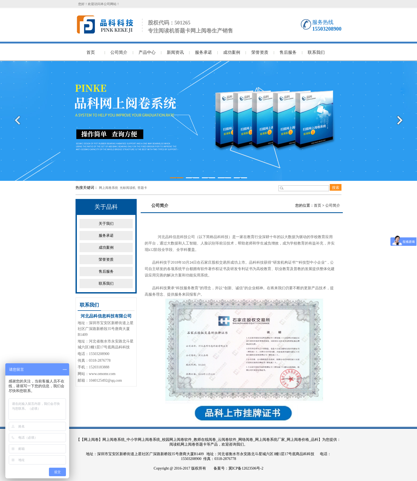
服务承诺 (203, 52)
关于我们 (106, 224)
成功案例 (231, 52)
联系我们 (316, 52)
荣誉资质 (259, 52)
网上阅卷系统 (108, 188)
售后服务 (288, 52)
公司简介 (118, 52)
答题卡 (142, 188)
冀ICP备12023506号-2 (245, 468)
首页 (90, 52)
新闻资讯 (175, 52)
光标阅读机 (128, 188)
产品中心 (147, 52)
